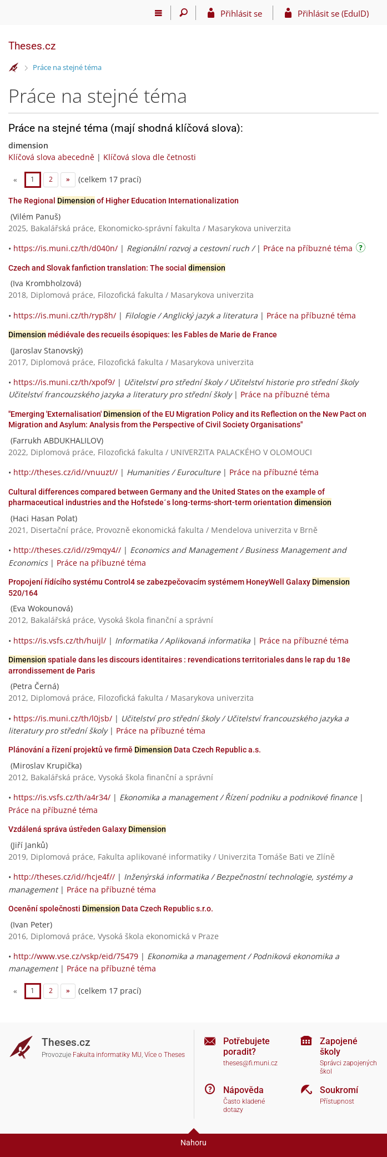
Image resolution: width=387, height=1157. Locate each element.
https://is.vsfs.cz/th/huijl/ (59, 640)
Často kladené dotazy (244, 1106)
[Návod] (362, 249)
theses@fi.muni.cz (250, 1063)
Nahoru (193, 1142)
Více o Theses (164, 1055)
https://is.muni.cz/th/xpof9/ (64, 382)
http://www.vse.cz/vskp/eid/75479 (75, 956)
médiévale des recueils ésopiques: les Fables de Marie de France (142, 334)
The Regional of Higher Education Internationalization (123, 200)
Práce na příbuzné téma (308, 248)
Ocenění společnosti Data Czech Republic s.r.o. (110, 908)
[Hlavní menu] (158, 13)
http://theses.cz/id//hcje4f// (64, 876)
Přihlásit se (241, 13)
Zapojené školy (339, 1046)
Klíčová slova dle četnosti (149, 157)
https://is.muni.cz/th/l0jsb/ (62, 718)
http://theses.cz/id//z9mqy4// (67, 550)
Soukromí (339, 1090)
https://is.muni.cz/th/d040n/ (65, 248)
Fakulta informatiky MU (107, 1055)
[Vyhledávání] (183, 13)
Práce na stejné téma (67, 67)
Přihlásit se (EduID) (333, 13)
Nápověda (243, 1090)
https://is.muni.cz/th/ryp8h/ (64, 315)
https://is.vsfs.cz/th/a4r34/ (61, 797)
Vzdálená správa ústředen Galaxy (87, 829)
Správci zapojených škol (348, 1067)
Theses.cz (32, 45)
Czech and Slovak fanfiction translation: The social (116, 267)
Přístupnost (337, 1101)
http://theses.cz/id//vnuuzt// (65, 472)
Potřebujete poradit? (246, 1046)
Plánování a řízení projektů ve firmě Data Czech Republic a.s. (134, 749)
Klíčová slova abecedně (51, 157)
